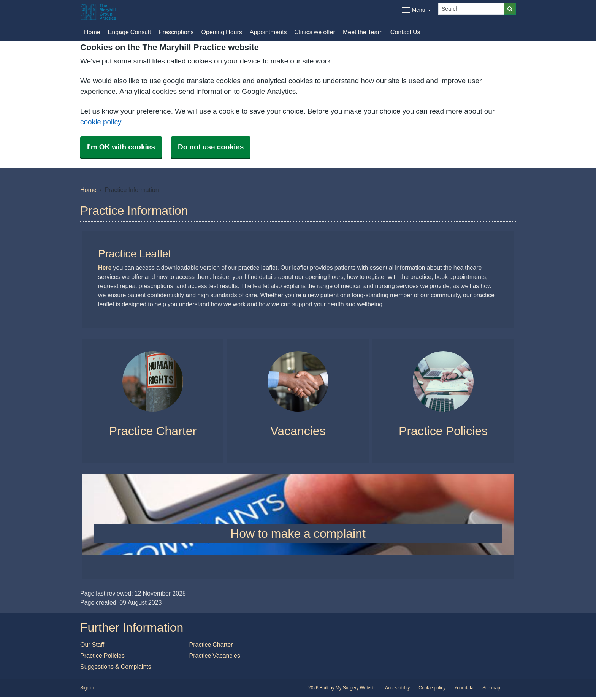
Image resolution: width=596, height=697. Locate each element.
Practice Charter (211, 645)
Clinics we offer (315, 32)
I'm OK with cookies (121, 146)
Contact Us (405, 32)
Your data (464, 688)
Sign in (87, 688)
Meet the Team (363, 32)
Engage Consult (129, 32)
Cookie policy (431, 688)
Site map (491, 688)
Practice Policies (102, 656)
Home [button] (92, 32)
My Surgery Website (356, 688)
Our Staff (92, 645)
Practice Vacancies (214, 656)
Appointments (268, 32)
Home (88, 190)
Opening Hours (221, 32)
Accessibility (397, 688)
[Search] (471, 9)
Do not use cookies (211, 146)
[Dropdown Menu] (416, 10)
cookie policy (100, 121)
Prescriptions (176, 32)
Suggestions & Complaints (115, 667)
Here (105, 268)
